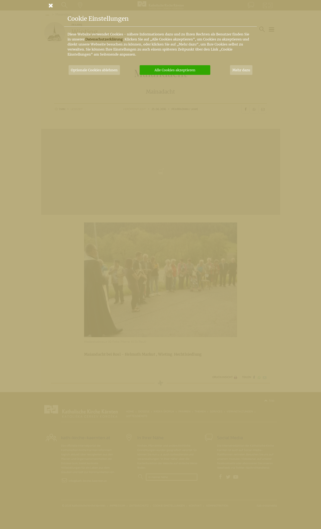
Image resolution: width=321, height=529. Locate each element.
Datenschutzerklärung (104, 39)
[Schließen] (160, 5)
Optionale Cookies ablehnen (94, 70)
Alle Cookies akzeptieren (175, 70)
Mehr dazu (241, 70)
